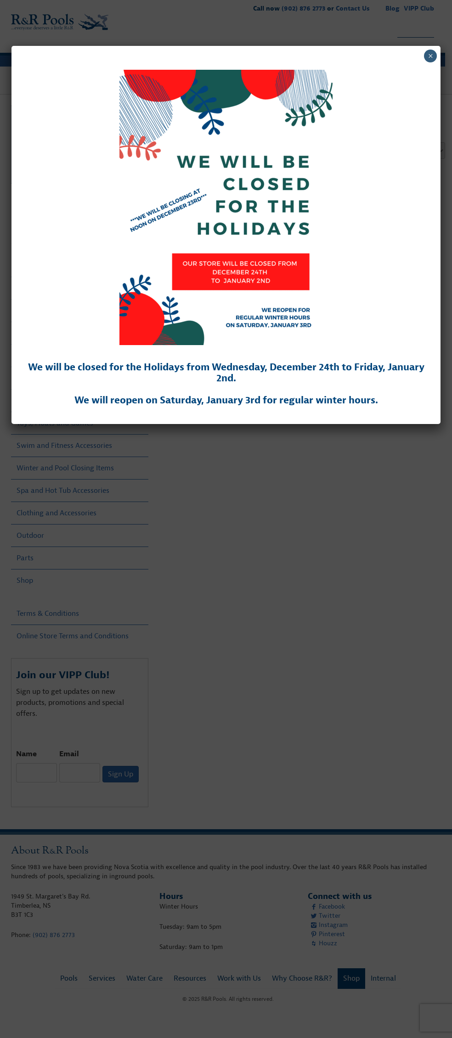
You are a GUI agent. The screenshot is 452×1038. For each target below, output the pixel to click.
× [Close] (430, 56)
